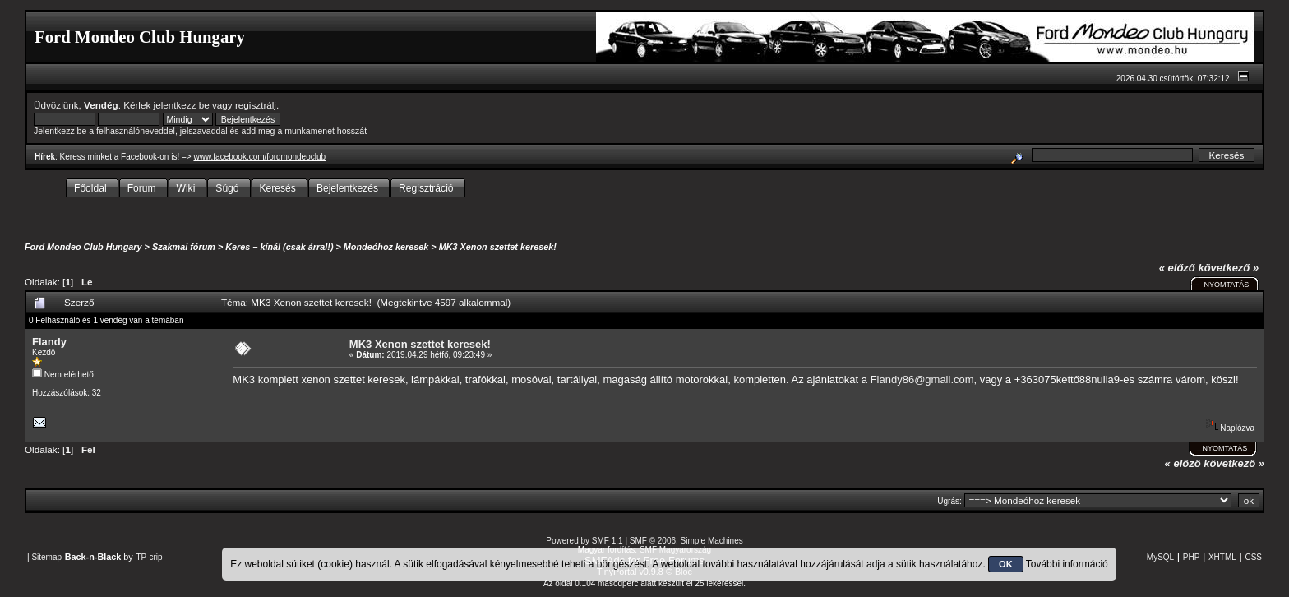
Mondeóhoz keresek (386, 247)
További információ (1067, 564)
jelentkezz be (182, 105)
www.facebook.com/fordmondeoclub (259, 156)
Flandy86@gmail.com (922, 379)
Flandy (49, 342)
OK (1006, 564)
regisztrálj (255, 105)
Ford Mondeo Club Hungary (83, 247)
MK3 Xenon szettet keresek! (498, 247)
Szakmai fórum (183, 247)
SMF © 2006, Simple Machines (686, 540)
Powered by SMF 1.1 (584, 540)
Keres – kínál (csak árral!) (279, 247)
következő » (1228, 267)
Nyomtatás (1226, 284)
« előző (1177, 267)
